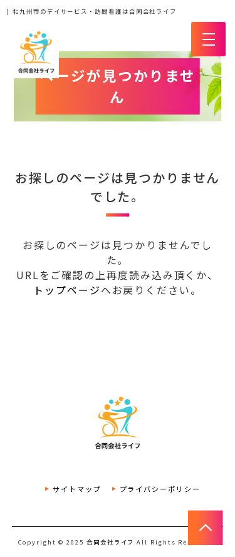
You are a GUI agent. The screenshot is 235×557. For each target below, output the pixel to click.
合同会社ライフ (110, 542)
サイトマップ (77, 489)
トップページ (67, 289)
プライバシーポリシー (160, 489)
